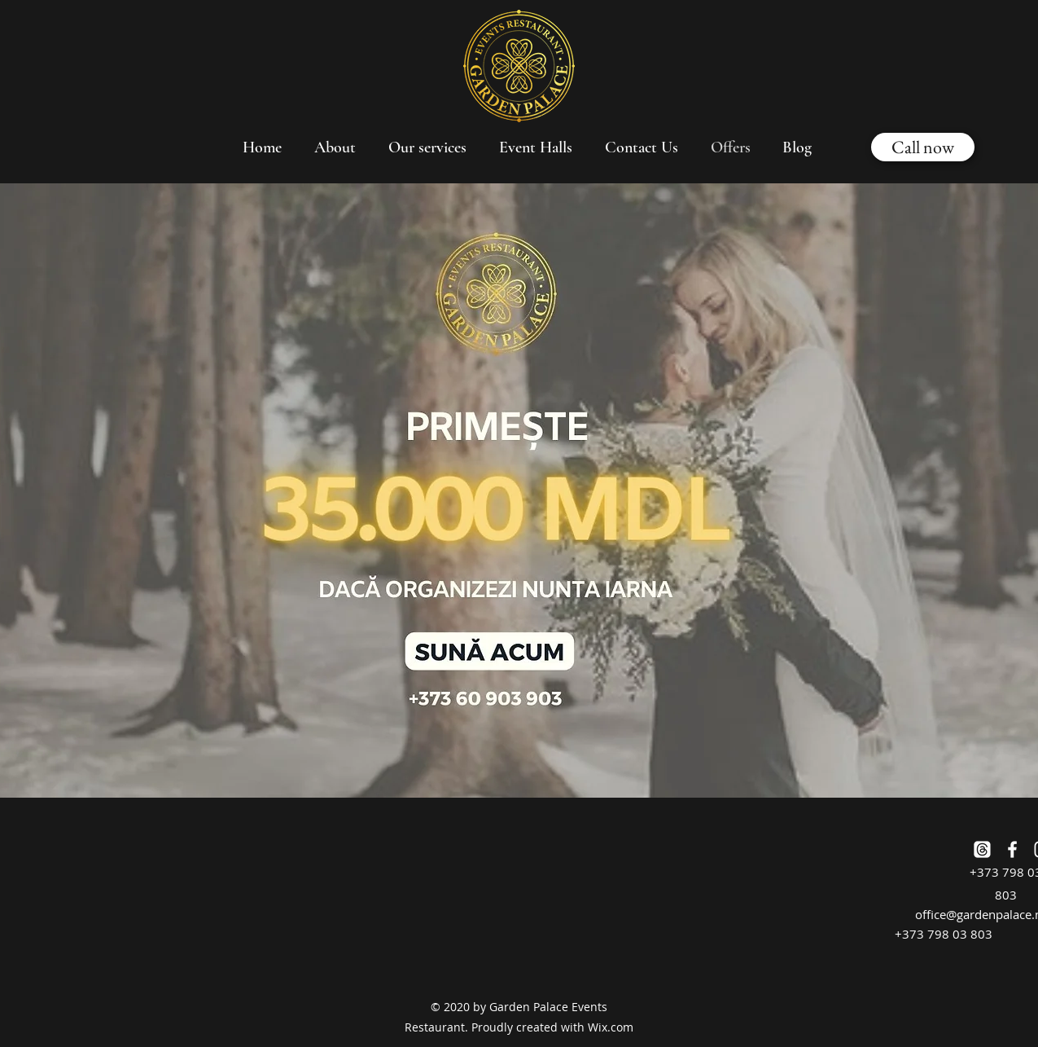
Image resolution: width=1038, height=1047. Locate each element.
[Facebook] (1012, 849)
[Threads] (982, 849)
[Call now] (922, 147)
